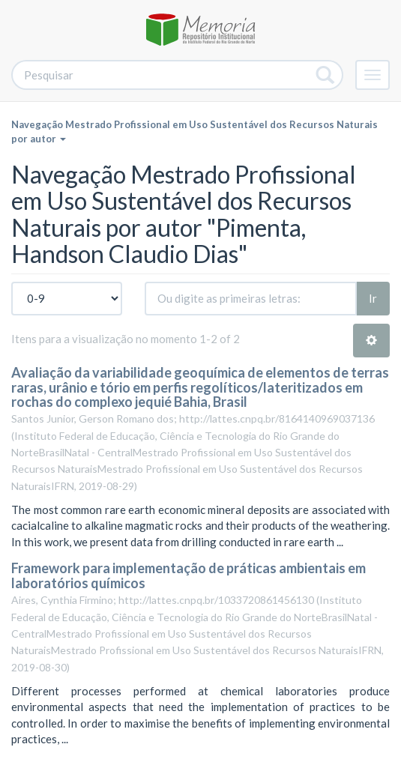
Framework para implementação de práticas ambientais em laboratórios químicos (188, 575)
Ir (373, 298)
